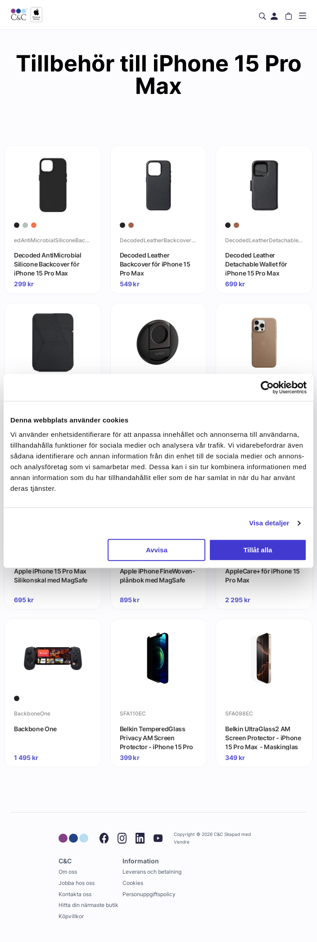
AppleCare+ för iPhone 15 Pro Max (262, 575)
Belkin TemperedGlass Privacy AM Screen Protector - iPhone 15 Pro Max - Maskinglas (156, 737)
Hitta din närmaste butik (88, 905)
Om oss (68, 871)
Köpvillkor (71, 916)
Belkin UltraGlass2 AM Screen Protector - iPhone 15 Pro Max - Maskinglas (263, 737)
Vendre (182, 842)
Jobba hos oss (77, 883)
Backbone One (35, 729)
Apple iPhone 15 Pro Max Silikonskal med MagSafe (50, 575)
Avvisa (157, 550)
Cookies (132, 883)
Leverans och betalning (151, 871)
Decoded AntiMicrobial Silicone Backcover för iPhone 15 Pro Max (48, 263)
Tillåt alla (257, 550)
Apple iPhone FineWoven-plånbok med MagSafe (157, 575)
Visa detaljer (269, 523)
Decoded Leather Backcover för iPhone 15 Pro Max (155, 263)
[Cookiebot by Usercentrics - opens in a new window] (267, 387)
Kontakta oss (75, 894)
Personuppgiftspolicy (149, 894)
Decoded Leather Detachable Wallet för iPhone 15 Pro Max (256, 263)
